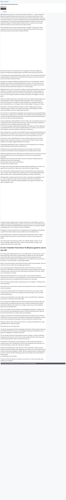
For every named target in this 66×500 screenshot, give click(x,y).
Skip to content (5, 1)
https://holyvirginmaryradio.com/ (9, 4)
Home (5, 11)
